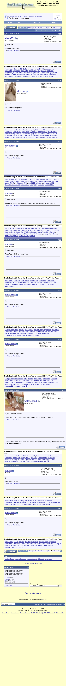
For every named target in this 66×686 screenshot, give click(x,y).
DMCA (33, 613)
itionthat (22, 74)
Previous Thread (29, 563)
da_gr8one (33, 132)
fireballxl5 (45, 73)
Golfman (48, 230)
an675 (7, 228)
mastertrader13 (17, 234)
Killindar (7, 384)
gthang (8, 193)
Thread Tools (40, 31)
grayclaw (53, 73)
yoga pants (48, 559)
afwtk (16, 130)
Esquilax (51, 458)
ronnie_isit (16, 185)
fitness (12, 559)
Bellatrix (26, 69)
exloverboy (28, 73)
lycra (16, 559)
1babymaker (9, 330)
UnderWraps (49, 284)
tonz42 (51, 76)
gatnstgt (42, 502)
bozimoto (54, 379)
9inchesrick (9, 69)
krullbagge (35, 74)
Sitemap (58, 604)
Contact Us (38, 604)
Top (63, 604)
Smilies (7, 579)
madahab (8, 234)
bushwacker (49, 69)
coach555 (24, 71)
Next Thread (38, 563)
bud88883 (40, 69)
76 (46, 27)
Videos (9, 22)
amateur (7, 559)
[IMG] (6, 580)
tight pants (41, 559)
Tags (5, 556)
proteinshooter (48, 545)
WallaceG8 (44, 137)
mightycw (28, 135)
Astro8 (21, 542)
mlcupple (36, 135)
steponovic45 (28, 461)
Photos (25, 16)
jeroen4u (19, 232)
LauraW (40, 232)
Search (54, 22)
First (30, 27)
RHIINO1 (8, 185)
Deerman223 (43, 458)
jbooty (28, 74)
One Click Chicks (49, 604)
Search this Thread (54, 31)
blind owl (33, 69)
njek (32, 384)
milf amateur (22, 559)
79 (54, 27)
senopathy (26, 76)
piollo (34, 504)
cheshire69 (53, 228)
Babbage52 (18, 69)
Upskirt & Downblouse (35, 16)
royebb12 (8, 547)
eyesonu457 (37, 73)
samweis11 (25, 185)
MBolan (15, 284)
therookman (53, 234)
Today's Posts (36, 22)
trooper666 (10, 145)
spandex (29, 559)
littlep (41, 74)
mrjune (8, 470)
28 (35, 27)
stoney (45, 234)
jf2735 (55, 133)
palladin (7, 461)
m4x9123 (52, 74)
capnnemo (16, 71)
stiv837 (25, 137)
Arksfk (12, 228)
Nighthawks (9, 76)
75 (43, 27)
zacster (32, 236)
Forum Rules (8, 585)
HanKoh (15, 74)
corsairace (32, 71)
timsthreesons (43, 76)
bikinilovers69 (40, 130)
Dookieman (19, 73)
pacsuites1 (18, 76)
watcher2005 (53, 137)
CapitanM (8, 71)
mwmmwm (23, 284)
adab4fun (17, 456)
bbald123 (46, 379)
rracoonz (49, 384)
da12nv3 (50, 71)
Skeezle (34, 76)
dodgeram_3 (9, 73)
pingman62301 (10, 137)
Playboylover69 (30, 234)
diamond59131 (10, 181)
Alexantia (21, 130)
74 (41, 27)
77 (48, 27)
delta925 (56, 179)
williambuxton (38, 461)
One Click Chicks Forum (14, 16)
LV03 (46, 74)
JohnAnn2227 (32, 333)
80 (56, 27)
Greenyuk (8, 74)
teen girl (34, 559)
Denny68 (33, 230)
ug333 (14, 547)
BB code (7, 577)
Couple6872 (41, 71)
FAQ (19, 22)
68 (38, 27)
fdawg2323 (10, 38)
